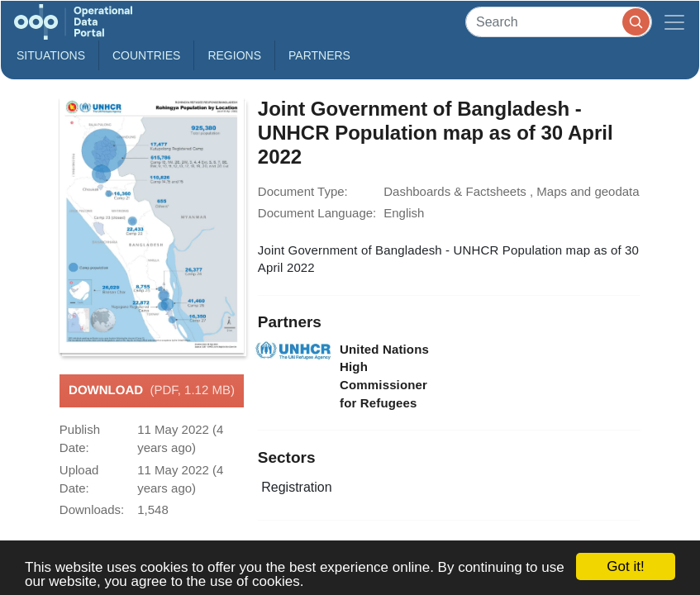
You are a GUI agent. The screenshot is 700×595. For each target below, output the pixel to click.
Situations (51, 55)
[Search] (558, 22)
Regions (234, 55)
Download (152, 390)
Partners (319, 55)
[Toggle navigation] (674, 21)
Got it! (625, 566)
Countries (146, 55)
